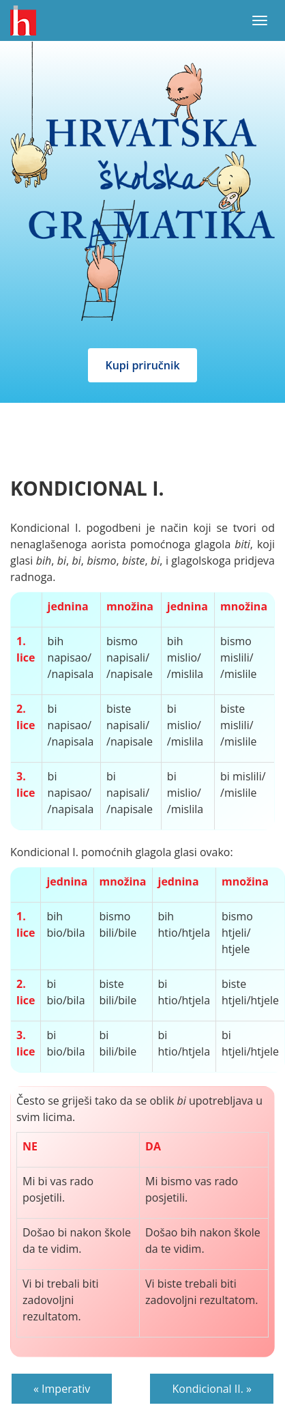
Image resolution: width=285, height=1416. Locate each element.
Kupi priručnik (142, 365)
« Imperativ (61, 1388)
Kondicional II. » (212, 1388)
